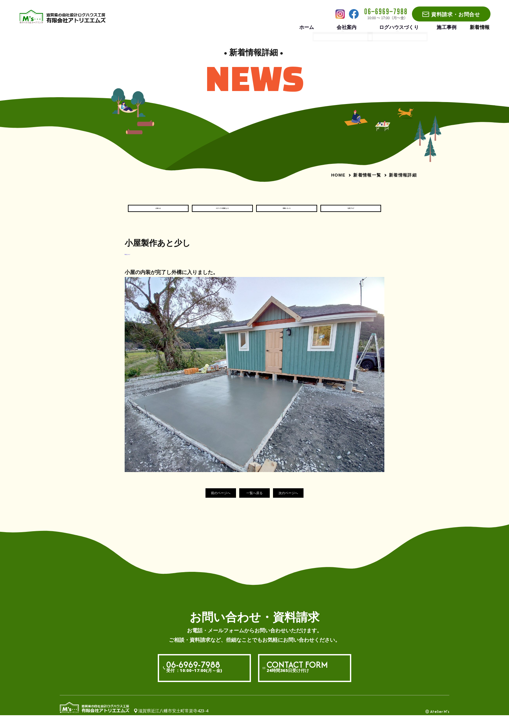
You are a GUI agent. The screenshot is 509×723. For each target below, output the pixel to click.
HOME (338, 175)
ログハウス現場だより (222, 211)
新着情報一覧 (367, 175)
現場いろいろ (286, 211)
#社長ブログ (137, 260)
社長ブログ (351, 211)
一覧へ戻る (254, 501)
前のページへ (207, 501)
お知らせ (158, 211)
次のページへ (301, 501)
